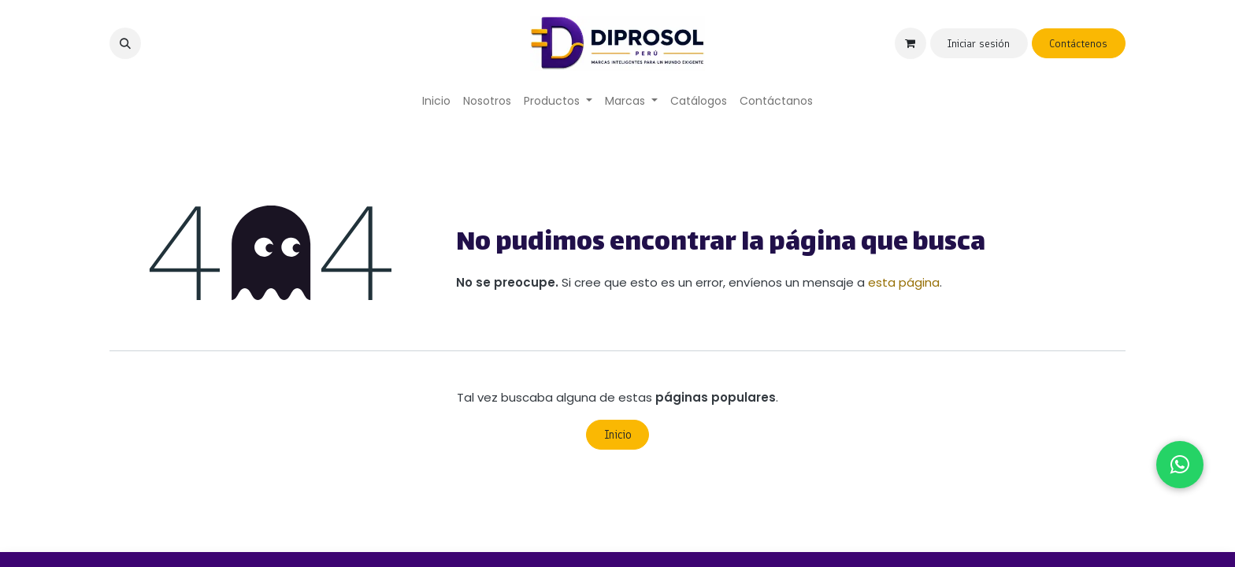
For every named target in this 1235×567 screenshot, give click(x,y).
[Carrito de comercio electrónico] (910, 43)
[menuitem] (436, 101)
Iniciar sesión (979, 43)
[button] (125, 43)
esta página (904, 282)
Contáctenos (1078, 43)
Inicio (618, 435)
